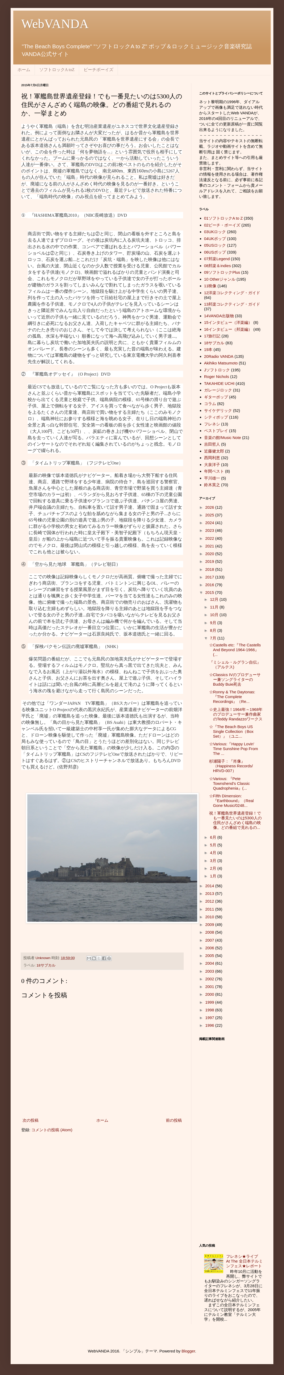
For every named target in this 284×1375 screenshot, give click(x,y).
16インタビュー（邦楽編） (228, 329)
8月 (213, 630)
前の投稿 (174, 1120)
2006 (210, 948)
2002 (210, 979)
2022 (210, 538)
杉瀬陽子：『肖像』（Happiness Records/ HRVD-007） (231, 766)
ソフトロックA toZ (57, 69)
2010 (210, 917)
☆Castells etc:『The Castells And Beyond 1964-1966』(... (235, 650)
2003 (210, 971)
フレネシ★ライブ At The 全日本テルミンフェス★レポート (246, 1261)
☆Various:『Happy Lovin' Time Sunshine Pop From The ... (233, 749)
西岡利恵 (212, 457)
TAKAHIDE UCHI (219, 383)
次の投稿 (30, 1120)
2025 (210, 515)
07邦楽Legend (217, 258)
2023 (210, 530)
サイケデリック (218, 410)
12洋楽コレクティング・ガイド (232, 292)
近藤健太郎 (214, 451)
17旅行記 (212, 336)
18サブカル (46, 965)
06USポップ (215, 252)
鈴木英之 (212, 484)
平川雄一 (212, 478)
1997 (210, 1017)
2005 (210, 955)
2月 (213, 868)
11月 (215, 607)
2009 (210, 924)
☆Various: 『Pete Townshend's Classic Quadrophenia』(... (229, 783)
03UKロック (215, 231)
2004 (210, 963)
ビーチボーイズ (98, 69)
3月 (213, 860)
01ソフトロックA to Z (223, 218)
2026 (210, 507)
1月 (213, 876)
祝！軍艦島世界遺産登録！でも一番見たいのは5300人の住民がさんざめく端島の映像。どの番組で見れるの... (235, 820)
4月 (213, 852)
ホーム (24, 69)
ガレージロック (218, 390)
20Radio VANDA (219, 356)
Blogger (188, 1351)
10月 (215, 614)
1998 (210, 1010)
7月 (213, 638)
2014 (210, 886)
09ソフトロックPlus (222, 272)
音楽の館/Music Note (222, 437)
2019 (210, 561)
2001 (210, 986)
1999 (210, 1002)
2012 (210, 901)
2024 (210, 522)
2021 (210, 546)
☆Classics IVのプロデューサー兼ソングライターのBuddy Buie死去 (235, 679)
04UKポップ (215, 238)
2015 (210, 592)
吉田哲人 (212, 444)
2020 (210, 553)
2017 (210, 577)
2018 (210, 569)
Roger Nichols (216, 376)
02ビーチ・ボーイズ (222, 225)
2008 (210, 932)
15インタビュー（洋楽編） (228, 322)
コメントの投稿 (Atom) (51, 1130)
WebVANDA (55, 24)
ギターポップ (216, 397)
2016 (210, 584)
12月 (215, 599)
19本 (208, 349)
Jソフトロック (217, 370)
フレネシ (212, 424)
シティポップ (216, 417)
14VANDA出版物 (219, 316)
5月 (213, 845)
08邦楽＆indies (217, 265)
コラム (210, 403)
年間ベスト (214, 471)
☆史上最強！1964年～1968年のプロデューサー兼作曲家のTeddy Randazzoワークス (236, 714)
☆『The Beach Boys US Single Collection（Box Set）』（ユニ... (231, 731)
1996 (210, 1025)
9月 (213, 622)
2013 (210, 893)
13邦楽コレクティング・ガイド (232, 304)
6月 (213, 837)
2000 (210, 994)
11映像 (210, 286)
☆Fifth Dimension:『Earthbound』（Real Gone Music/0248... (231, 801)
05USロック (215, 245)
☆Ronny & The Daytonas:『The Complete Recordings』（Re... (232, 697)
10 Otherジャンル (219, 279)
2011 (210, 909)
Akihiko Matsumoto (221, 363)
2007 (210, 940)
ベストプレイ (216, 430)
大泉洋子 (212, 464)
